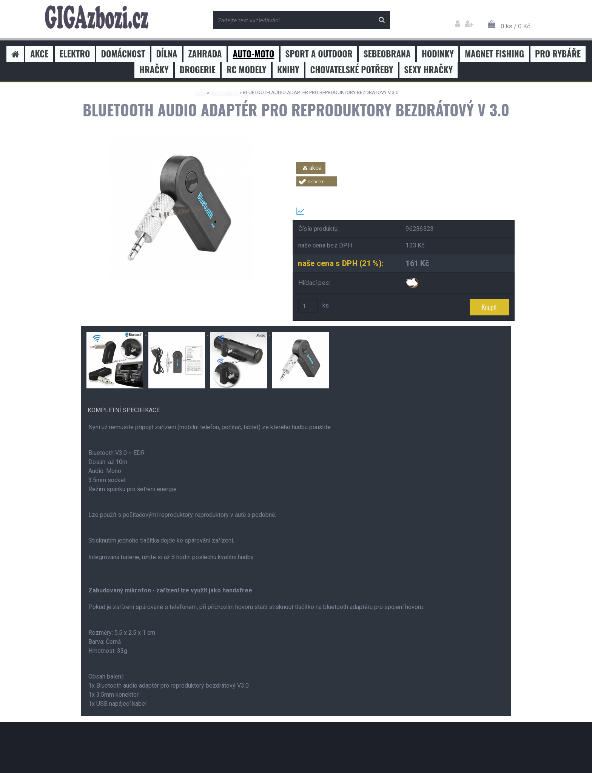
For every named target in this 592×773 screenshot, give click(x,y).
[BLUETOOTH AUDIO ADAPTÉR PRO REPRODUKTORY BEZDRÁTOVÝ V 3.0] (181, 138)
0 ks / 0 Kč (515, 26)
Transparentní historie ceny (338, 211)
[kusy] (308, 305)
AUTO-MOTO (224, 92)
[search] (381, 20)
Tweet (404, 191)
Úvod (200, 92)
